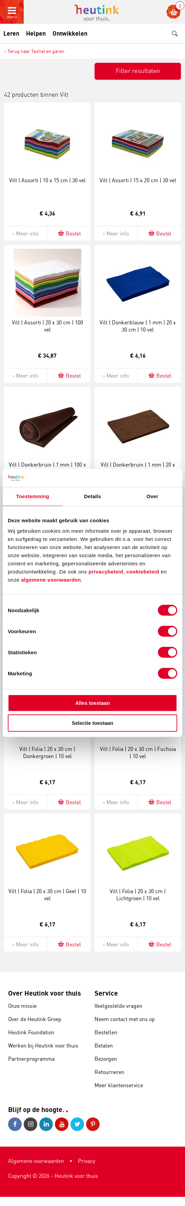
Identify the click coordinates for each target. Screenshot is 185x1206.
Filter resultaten (138, 70)
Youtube (61, 1124)
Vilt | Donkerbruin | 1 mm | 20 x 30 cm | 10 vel (138, 468)
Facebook (15, 1124)
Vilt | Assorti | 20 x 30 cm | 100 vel (47, 326)
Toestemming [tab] (32, 496)
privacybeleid (105, 571)
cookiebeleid (143, 571)
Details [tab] (92, 496)
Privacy (86, 1160)
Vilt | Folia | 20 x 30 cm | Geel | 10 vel (47, 895)
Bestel (69, 233)
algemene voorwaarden (51, 580)
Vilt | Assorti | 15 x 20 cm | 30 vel (138, 180)
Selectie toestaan (93, 723)
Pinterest (93, 1124)
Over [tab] (152, 496)
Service (106, 993)
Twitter (77, 1124)
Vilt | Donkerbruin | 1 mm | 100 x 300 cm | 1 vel (47, 468)
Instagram (30, 1124)
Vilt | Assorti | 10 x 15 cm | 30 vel (47, 180)
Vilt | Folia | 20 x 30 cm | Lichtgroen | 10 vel (138, 895)
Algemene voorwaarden (36, 1160)
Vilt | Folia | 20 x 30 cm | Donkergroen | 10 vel (47, 752)
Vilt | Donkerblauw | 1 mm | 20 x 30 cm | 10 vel (138, 326)
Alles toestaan (92, 703)
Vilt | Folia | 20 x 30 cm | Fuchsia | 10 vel (138, 752)
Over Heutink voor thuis (44, 993)
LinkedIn (46, 1124)
